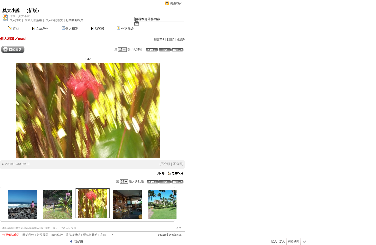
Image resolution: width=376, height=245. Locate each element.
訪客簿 (99, 28)
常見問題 (42, 235)
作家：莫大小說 (20, 16)
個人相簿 (71, 28)
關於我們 (28, 235)
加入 (282, 241)
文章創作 (42, 28)
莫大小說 (11, 10)
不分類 (165, 164)
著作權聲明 (73, 235)
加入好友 (15, 20)
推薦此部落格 (33, 20)
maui (22, 39)
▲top (179, 227)
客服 (103, 235)
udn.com (177, 234)
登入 (274, 241)
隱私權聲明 (90, 235)
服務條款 (57, 235)
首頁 (16, 28)
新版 (32, 10)
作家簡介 (127, 28)
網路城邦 (176, 3)
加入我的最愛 (54, 20)
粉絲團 (78, 241)
